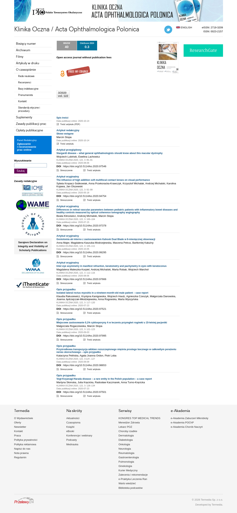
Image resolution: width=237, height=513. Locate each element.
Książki (70, 426)
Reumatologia (126, 453)
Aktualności (72, 418)
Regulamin (20, 457)
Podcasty (71, 439)
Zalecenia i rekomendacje (133, 474)
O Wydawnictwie (23, 418)
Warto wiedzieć (127, 483)
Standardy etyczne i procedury (29, 109)
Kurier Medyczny (128, 470)
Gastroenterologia (129, 457)
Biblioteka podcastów (131, 487)
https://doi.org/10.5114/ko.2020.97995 (84, 335)
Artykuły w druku (27, 63)
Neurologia (125, 448)
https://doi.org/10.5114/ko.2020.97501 (84, 392)
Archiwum (23, 50)
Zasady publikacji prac (31, 124)
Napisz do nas (22, 448)
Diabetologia (126, 439)
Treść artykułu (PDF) (70, 124)
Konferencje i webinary (79, 435)
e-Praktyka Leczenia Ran (133, 479)
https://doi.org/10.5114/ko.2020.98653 (84, 365)
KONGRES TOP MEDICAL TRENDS (139, 418)
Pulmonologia (126, 461)
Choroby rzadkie (128, 431)
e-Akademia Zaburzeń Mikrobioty (189, 418)
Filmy (19, 56)
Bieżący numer (26, 43)
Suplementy (24, 117)
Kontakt (22, 101)
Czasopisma (73, 422)
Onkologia (124, 444)
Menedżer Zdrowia (129, 422)
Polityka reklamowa (25, 444)
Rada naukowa (26, 76)
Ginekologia (125, 466)
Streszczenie (66, 170)
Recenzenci (24, 82)
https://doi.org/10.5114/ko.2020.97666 (84, 279)
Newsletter (20, 426)
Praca (17, 435)
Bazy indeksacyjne (28, 88)
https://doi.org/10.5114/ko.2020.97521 (84, 308)
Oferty (17, 422)
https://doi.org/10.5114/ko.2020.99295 (84, 252)
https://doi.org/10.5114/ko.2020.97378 (84, 225)
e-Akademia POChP (182, 422)
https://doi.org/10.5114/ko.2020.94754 (84, 196)
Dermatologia (126, 435)
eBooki (70, 431)
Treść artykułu (67, 144)
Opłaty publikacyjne (29, 130)
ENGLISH (184, 27)
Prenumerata (25, 95)
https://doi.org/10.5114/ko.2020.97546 (84, 166)
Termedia (217, 504)
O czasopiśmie (26, 69)
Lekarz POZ (125, 426)
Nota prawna (21, 453)
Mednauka (72, 444)
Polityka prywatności (25, 439)
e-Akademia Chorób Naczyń (187, 426)
